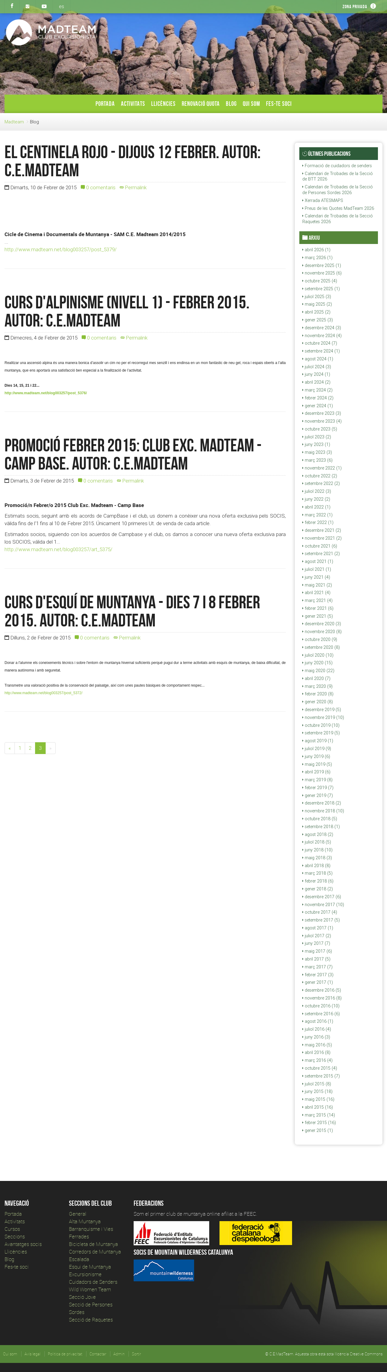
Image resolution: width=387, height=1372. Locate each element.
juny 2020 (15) (317, 662)
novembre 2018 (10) (323, 811)
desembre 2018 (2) (321, 803)
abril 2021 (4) (316, 592)
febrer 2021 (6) (317, 608)
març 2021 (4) (317, 600)
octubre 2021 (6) (319, 546)
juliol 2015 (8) (316, 1084)
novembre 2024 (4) (322, 335)
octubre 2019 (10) (321, 725)
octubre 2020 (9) (319, 639)
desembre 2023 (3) (321, 413)
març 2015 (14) (318, 1115)
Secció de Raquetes (91, 1319)
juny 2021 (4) (316, 577)
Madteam (14, 122)
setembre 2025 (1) (321, 288)
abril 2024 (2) (316, 382)
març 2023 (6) (317, 460)
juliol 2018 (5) (316, 842)
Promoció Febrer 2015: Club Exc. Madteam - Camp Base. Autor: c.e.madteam (133, 454)
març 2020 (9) (317, 686)
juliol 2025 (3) (316, 296)
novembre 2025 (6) (322, 273)
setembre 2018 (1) (321, 826)
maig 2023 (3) (317, 452)
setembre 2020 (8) (321, 647)
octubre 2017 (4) (319, 912)
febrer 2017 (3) (317, 974)
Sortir (136, 1354)
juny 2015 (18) (317, 1091)
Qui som (251, 103)
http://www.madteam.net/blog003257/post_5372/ (44, 693)
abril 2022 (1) (316, 507)
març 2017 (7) (317, 967)
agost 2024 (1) (317, 359)
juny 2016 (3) (316, 1037)
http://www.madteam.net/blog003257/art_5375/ (58, 549)
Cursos (12, 1228)
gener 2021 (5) (317, 616)
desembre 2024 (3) (321, 327)
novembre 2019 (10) (323, 717)
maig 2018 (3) (317, 857)
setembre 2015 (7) (321, 1076)
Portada (105, 103)
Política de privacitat (65, 1354)
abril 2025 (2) (316, 312)
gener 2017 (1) (317, 982)
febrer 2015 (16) (319, 1122)
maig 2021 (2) (317, 585)
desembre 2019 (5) (321, 709)
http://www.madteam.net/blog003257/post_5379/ (61, 249)
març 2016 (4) (317, 1060)
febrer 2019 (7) (317, 787)
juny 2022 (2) (316, 499)
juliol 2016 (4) (316, 1029)
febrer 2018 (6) (317, 881)
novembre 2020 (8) (322, 631)
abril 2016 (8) (316, 1052)
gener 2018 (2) (317, 889)
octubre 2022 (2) (319, 476)
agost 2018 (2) (317, 834)
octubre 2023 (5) (319, 429)
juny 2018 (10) (317, 850)
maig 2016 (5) (317, 1045)
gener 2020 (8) (317, 701)
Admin (119, 1354)
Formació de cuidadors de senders (337, 165)
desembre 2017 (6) (321, 896)
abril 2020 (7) (316, 678)
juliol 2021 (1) (316, 569)
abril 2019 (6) (316, 772)
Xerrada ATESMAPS (322, 200)
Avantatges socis (23, 1243)
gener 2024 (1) (317, 405)
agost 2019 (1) (317, 740)
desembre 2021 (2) (321, 530)
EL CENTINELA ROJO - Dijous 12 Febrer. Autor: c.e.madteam (133, 161)
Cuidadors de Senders (93, 1281)
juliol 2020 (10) (317, 655)
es (61, 6)
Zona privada (355, 6)
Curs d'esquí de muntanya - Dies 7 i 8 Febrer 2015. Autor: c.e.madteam (132, 611)
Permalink (133, 187)
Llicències (163, 103)
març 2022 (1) (317, 515)
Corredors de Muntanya (95, 1251)
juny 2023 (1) (316, 444)
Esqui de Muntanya (90, 1266)
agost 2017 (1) (317, 928)
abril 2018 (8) (316, 865)
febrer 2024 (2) (317, 398)
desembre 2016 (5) (321, 990)
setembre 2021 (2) (321, 553)
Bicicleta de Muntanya (93, 1243)
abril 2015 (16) (317, 1107)
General (77, 1213)
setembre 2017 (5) (321, 920)
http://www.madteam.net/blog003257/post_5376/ (46, 393)
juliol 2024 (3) (316, 366)
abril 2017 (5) (316, 959)
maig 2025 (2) (317, 304)
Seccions (15, 1236)
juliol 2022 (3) (316, 491)
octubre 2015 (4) (319, 1068)
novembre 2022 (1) (322, 468)
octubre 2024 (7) (319, 343)
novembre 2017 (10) (323, 904)
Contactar (97, 1354)
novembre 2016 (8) (322, 998)
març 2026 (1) (317, 257)
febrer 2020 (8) (317, 694)
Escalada (79, 1259)
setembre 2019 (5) (321, 733)
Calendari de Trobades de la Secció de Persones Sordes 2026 (337, 189)
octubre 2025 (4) (319, 281)
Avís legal (32, 1354)
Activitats (133, 103)
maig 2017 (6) (317, 951)
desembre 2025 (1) (321, 265)
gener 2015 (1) (317, 1130)
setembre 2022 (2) (321, 483)
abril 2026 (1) (316, 249)
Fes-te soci (279, 103)
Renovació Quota (201, 103)
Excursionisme (85, 1274)
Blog (231, 103)
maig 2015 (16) (318, 1099)
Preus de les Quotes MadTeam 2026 (338, 208)
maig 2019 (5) (317, 764)
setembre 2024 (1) (321, 351)
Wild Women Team (90, 1289)
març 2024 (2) (317, 390)
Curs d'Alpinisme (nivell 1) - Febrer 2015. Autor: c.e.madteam (127, 311)
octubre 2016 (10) (321, 1006)
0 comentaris (98, 187)
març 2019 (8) (317, 779)
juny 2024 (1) (316, 374)
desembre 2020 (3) (321, 623)
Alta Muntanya (85, 1221)
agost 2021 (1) (317, 561)
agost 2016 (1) (317, 1021)
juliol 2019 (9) (316, 748)
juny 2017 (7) (316, 943)
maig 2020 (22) (318, 670)
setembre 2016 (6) (321, 1013)
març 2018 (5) (317, 873)
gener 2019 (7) (317, 795)
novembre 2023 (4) (322, 421)
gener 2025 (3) (317, 320)
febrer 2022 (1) (317, 522)
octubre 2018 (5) (319, 818)
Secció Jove (82, 1296)
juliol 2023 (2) (316, 437)
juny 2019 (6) (316, 756)
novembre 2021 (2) (322, 538)
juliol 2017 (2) (316, 935)
